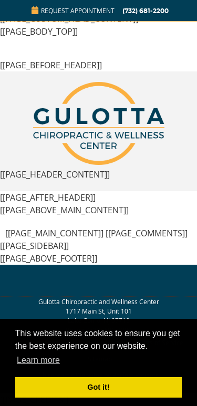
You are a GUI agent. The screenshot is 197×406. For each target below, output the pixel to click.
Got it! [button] (98, 387)
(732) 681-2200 (145, 11)
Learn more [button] (38, 360)
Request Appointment (73, 10)
